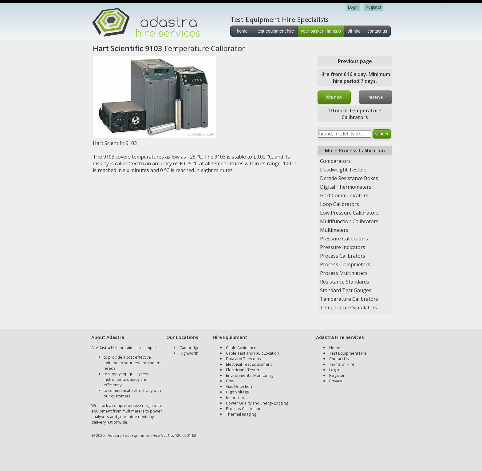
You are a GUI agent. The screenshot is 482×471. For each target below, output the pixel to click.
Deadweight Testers (343, 169)
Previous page (355, 61)
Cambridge (190, 347)
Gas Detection (239, 386)
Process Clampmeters (345, 264)
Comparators (335, 161)
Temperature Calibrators (349, 299)
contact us (377, 31)
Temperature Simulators (348, 307)
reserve (376, 97)
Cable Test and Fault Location (252, 353)
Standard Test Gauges (345, 290)
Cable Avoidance (241, 347)
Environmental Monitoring (249, 375)
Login (353, 7)
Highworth (189, 353)
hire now (334, 97)
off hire (354, 31)
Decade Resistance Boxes (349, 178)
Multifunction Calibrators (349, 221)
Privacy (335, 381)
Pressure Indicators (342, 247)
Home (334, 347)
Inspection (235, 397)
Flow (230, 381)
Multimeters (334, 230)
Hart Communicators (344, 195)
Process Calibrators (342, 255)
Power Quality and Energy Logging (257, 403)
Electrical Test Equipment (249, 364)
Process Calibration (244, 408)
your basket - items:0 (321, 31)
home (242, 31)
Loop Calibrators (339, 204)
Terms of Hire (341, 364)
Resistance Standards (344, 281)
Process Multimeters (344, 273)
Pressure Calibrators (344, 238)
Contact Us (339, 358)
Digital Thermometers (345, 186)
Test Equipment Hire (348, 353)
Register (373, 7)
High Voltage (237, 392)
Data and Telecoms (243, 358)
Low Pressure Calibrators (349, 212)
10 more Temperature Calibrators (354, 114)
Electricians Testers (244, 369)
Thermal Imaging (241, 414)
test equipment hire (275, 31)
